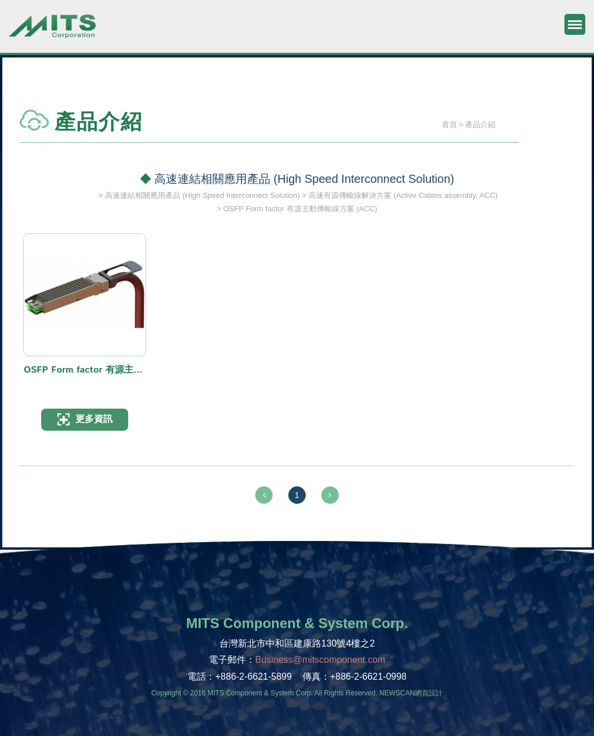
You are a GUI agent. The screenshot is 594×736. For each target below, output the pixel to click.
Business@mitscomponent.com (320, 660)
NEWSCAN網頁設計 (411, 693)
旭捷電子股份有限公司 (52, 32)
